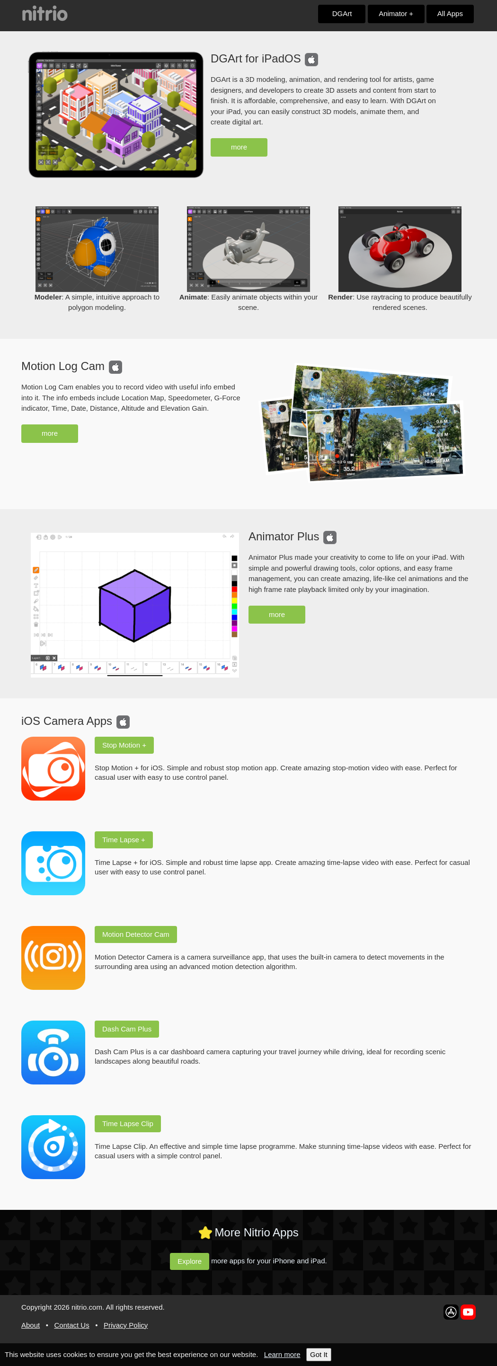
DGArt (342, 13)
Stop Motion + (129, 745)
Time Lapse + (128, 840)
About (30, 1325)
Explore (192, 1260)
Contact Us (71, 1325)
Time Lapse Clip (132, 1123)
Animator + (396, 13)
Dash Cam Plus (131, 1029)
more (239, 147)
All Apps (450, 13)
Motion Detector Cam (140, 934)
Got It (319, 1354)
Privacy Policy (126, 1325)
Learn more (282, 1354)
